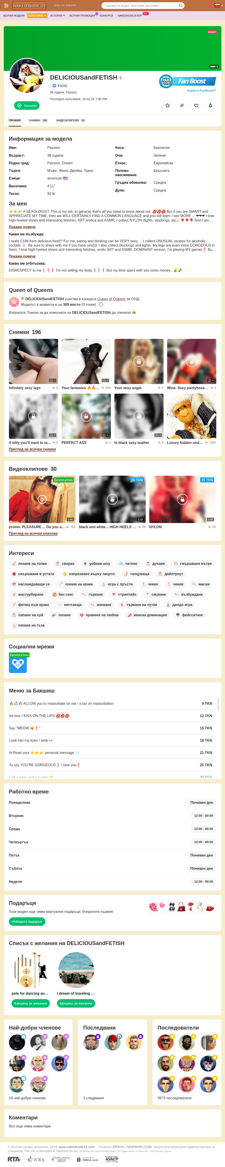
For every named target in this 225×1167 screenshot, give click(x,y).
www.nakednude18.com (77, 1147)
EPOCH (118, 1147)
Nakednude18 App (131, 15)
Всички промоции (83, 15)
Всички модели (14, 15)
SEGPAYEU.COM (139, 1147)
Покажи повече (22, 227)
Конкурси (106, 15)
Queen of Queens (111, 299)
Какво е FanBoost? (201, 90)
